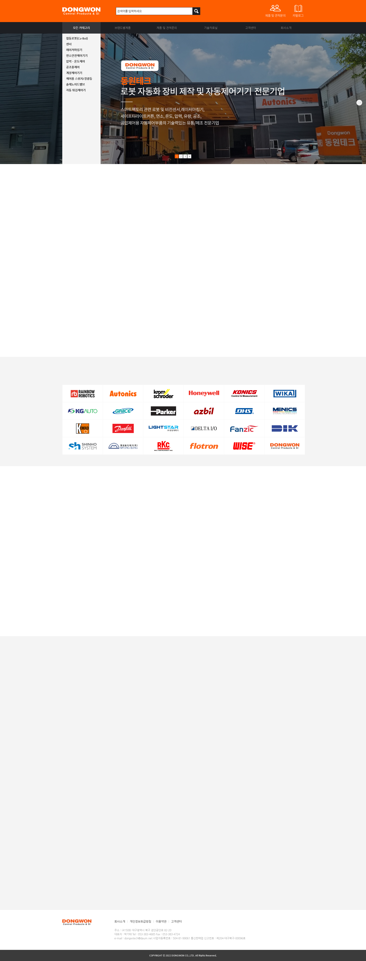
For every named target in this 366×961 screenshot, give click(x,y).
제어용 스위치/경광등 (79, 78)
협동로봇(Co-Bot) (77, 38)
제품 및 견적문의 (167, 27)
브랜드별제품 (123, 27)
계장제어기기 (74, 72)
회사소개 (286, 27)
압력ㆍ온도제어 (75, 61)
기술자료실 (210, 27)
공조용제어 (73, 67)
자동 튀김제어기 (76, 90)
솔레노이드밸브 (75, 84)
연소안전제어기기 (77, 55)
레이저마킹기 (74, 49)
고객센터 (250, 27)
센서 (68, 44)
